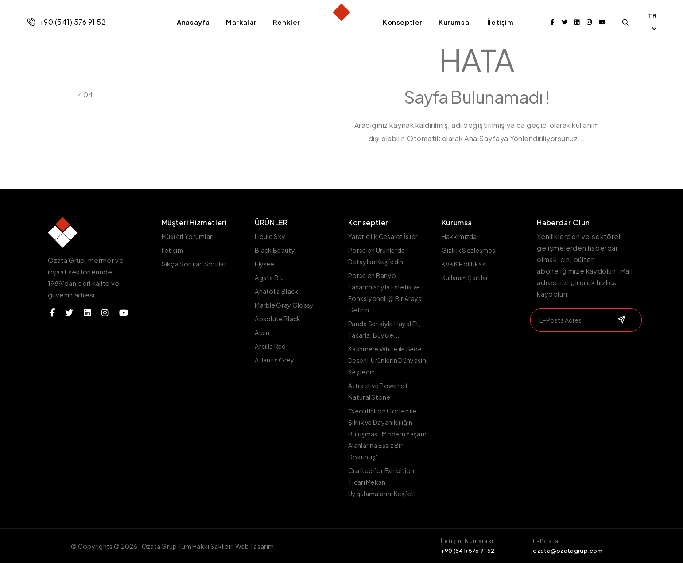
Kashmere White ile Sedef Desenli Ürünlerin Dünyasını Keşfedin (387, 360)
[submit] (620, 320)
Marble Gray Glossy (284, 305)
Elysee (264, 264)
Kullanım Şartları (466, 278)
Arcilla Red (270, 346)
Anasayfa (193, 22)
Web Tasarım (254, 546)
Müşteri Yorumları (188, 236)
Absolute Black (277, 319)
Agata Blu (269, 278)
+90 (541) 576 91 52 (66, 22)
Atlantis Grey (274, 360)
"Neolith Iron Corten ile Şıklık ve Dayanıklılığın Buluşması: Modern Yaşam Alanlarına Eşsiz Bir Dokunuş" (387, 434)
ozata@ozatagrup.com (567, 550)
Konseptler (403, 22)
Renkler (286, 22)
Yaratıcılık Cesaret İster (383, 236)
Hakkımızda (459, 236)
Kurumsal (455, 22)
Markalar (241, 22)
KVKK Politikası (464, 264)
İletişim (500, 22)
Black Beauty (275, 250)
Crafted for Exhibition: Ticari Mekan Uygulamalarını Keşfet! (382, 482)
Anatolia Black (276, 291)
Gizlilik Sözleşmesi (469, 250)
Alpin (262, 332)
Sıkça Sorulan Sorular (194, 264)
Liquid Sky (270, 236)
